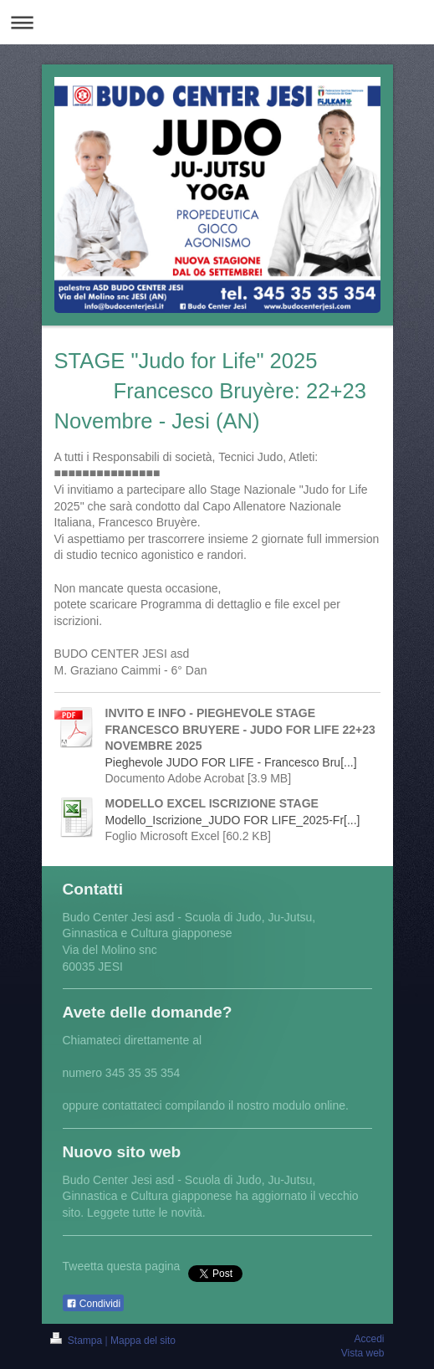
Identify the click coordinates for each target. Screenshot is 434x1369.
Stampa (77, 1340)
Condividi (93, 1304)
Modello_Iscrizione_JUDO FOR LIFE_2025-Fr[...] (232, 820)
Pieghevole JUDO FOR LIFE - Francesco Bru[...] (231, 762)
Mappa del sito (143, 1340)
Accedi (369, 1339)
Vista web (363, 1353)
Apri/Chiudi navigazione (217, 22)
